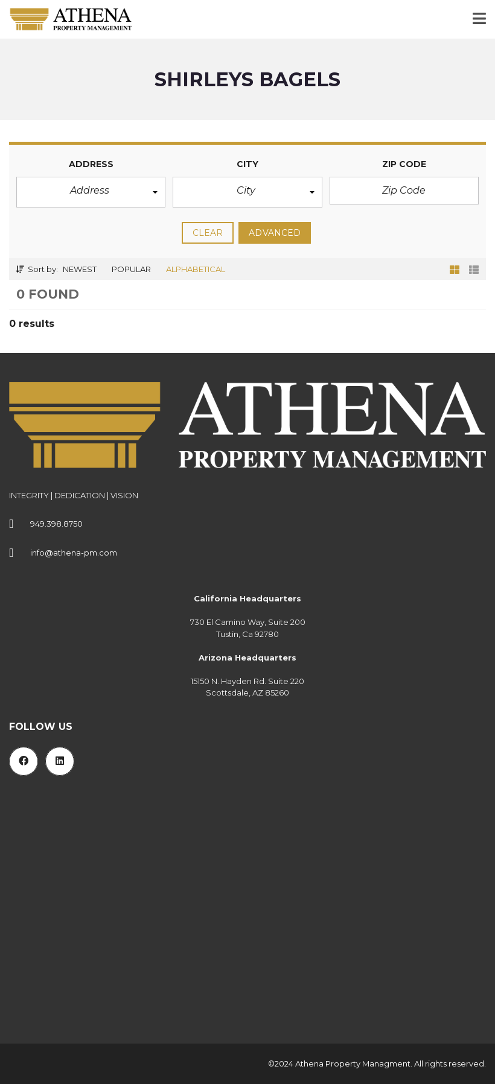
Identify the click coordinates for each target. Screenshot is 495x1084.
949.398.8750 (56, 523)
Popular (131, 269)
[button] (90, 192)
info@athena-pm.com (73, 552)
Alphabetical (195, 269)
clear (208, 232)
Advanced (275, 232)
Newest (80, 269)
